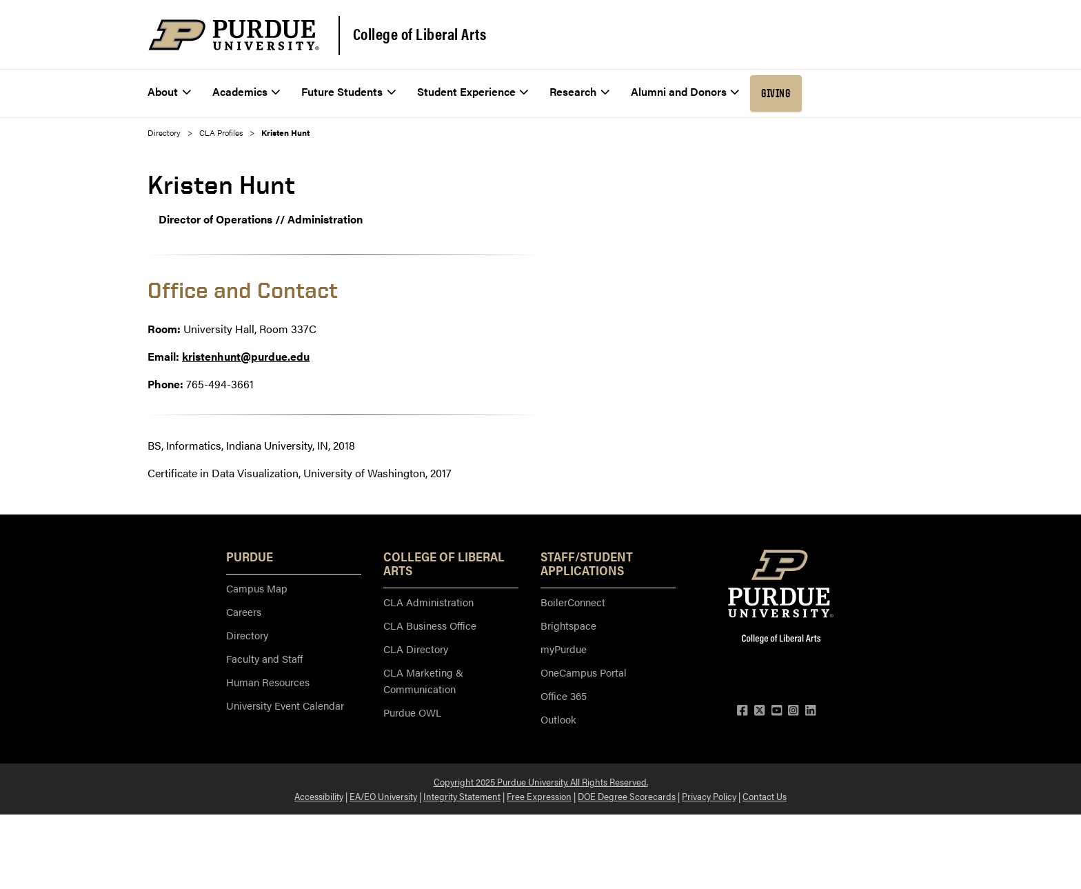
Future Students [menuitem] (348, 91)
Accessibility (318, 796)
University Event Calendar (285, 705)
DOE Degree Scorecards (627, 796)
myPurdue (563, 648)
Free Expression (539, 796)
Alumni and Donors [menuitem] (685, 91)
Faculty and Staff (264, 658)
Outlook (558, 719)
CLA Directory (415, 648)
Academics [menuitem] (246, 91)
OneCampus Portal (583, 672)
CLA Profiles (221, 132)
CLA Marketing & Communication (423, 680)
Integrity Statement (462, 796)
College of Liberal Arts (420, 34)
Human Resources (268, 682)
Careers (243, 611)
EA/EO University (383, 796)
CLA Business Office (429, 625)
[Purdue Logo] (234, 34)
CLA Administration (428, 602)
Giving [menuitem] (775, 93)
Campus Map (256, 588)
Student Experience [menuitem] (473, 91)
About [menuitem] (169, 91)
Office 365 (563, 695)
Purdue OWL (412, 712)
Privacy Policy (709, 796)
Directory (164, 132)
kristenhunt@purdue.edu (246, 356)
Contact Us (764, 796)
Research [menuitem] (579, 91)
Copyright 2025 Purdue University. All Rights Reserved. (541, 781)
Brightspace (568, 625)
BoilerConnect (572, 602)
